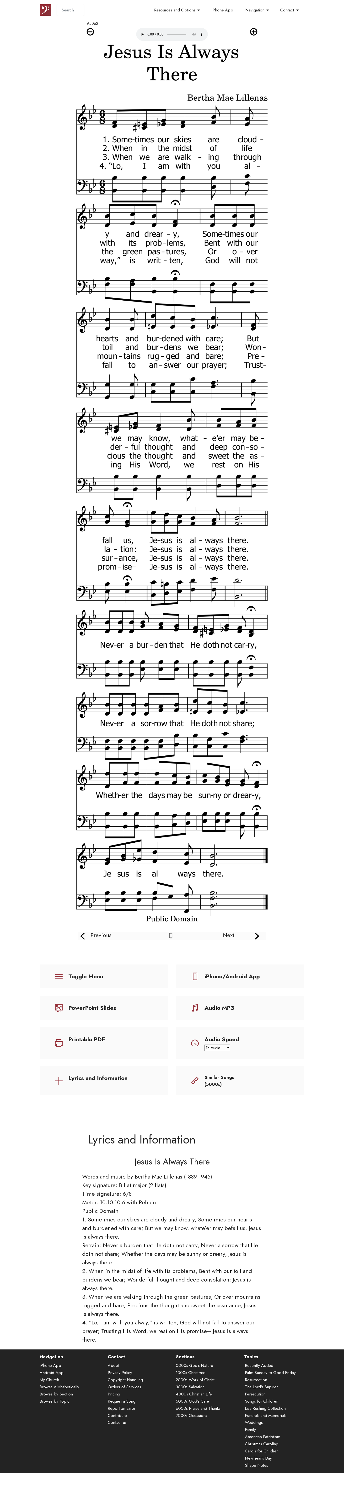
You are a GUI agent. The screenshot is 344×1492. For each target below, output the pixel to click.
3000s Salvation (190, 1387)
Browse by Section (56, 1394)
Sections (185, 1356)
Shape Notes (256, 1465)
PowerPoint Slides (92, 1008)
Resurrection (256, 1380)
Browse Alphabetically (59, 1387)
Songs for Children (261, 1401)
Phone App (223, 10)
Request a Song (121, 1401)
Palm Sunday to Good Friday (270, 1372)
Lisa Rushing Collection (265, 1408)
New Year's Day (258, 1458)
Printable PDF (86, 1039)
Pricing (114, 1394)
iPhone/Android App (232, 976)
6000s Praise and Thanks (198, 1408)
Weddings (254, 1422)
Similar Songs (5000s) (219, 1080)
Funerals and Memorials (265, 1415)
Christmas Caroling (261, 1444)
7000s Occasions (191, 1415)
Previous (101, 935)
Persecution (255, 1394)
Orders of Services (124, 1387)
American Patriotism (262, 1437)
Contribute (117, 1415)
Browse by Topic (55, 1401)
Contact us (117, 1422)
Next (228, 935)
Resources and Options (174, 10)
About (113, 1365)
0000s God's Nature (194, 1365)
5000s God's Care (192, 1401)
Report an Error (121, 1408)
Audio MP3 (219, 1008)
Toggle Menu (85, 976)
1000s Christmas (190, 1372)
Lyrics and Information (98, 1078)
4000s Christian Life (194, 1394)
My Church (49, 1380)
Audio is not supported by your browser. (172, 34)
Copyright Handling (125, 1380)
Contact (287, 10)
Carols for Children (262, 1451)
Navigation (254, 10)
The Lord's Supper (261, 1387)
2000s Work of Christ (195, 1380)
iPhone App (50, 1365)
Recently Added (259, 1365)
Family (250, 1429)
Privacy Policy (120, 1372)
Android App (52, 1372)
